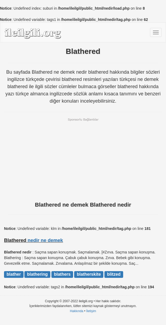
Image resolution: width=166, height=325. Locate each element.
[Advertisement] (83, 159)
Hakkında (76, 311)
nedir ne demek (45, 240)
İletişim (91, 311)
